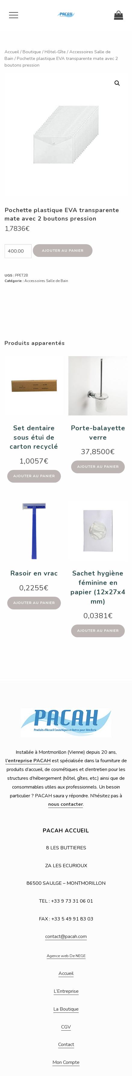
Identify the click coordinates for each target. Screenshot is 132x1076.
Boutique (32, 52)
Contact (66, 1044)
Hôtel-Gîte (55, 52)
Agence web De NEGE (66, 956)
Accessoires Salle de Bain (46, 280)
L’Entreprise (66, 991)
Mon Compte (66, 1062)
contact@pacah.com (66, 936)
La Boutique (66, 1009)
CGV (66, 1027)
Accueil (12, 52)
